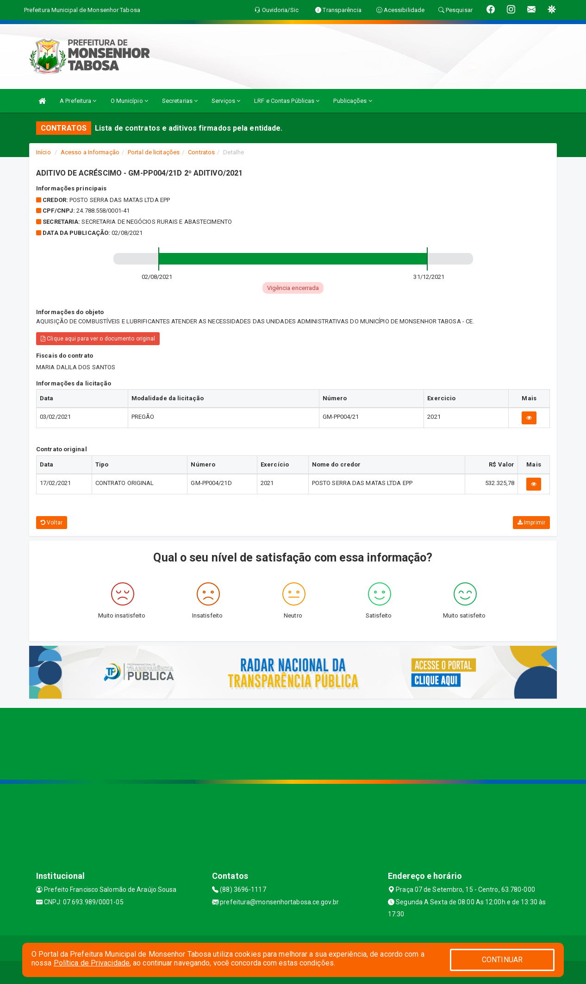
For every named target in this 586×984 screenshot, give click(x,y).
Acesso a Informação (90, 152)
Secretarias (180, 100)
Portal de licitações (154, 152)
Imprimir (531, 522)
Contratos (201, 152)
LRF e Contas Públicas (286, 100)
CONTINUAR (502, 959)
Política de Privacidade (92, 963)
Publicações (352, 100)
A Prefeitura (78, 100)
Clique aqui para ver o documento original (98, 338)
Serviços (226, 100)
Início (43, 152)
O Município (129, 100)
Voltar (51, 522)
